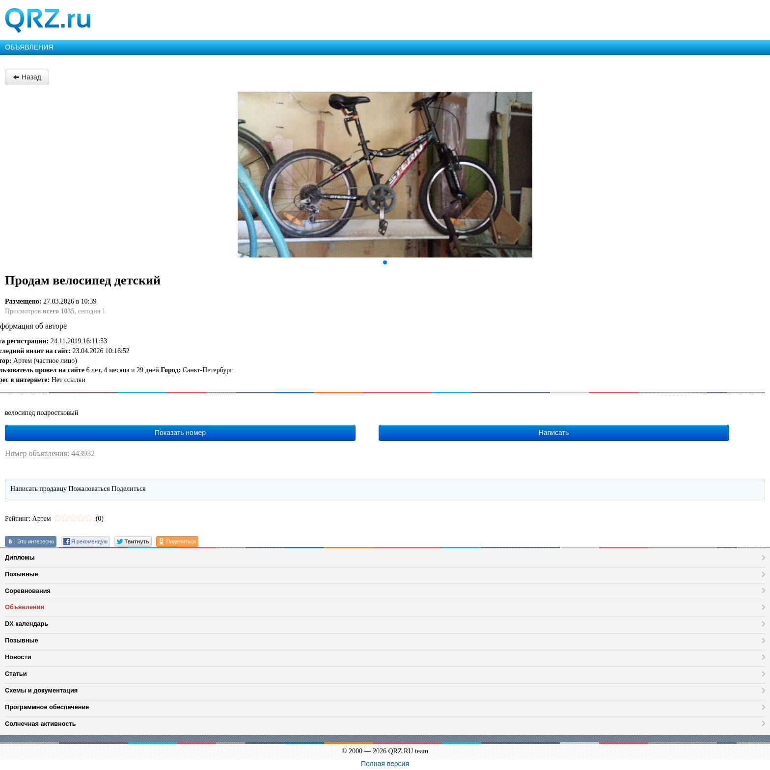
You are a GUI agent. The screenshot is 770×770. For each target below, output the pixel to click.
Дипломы (20, 557)
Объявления (24, 607)
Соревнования (28, 590)
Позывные (21, 574)
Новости (18, 657)
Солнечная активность (40, 723)
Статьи (16, 673)
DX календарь (26, 623)
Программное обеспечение (47, 707)
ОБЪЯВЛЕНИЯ (29, 47)
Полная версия (385, 764)
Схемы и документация (41, 690)
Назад (27, 77)
